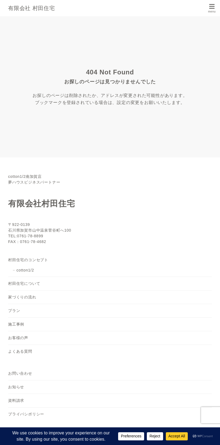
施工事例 (16, 324)
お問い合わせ (20, 373)
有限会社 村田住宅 (31, 8)
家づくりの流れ (22, 297)
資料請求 (16, 400)
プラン (14, 310)
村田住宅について (24, 283)
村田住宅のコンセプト (28, 260)
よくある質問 (20, 351)
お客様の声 (18, 338)
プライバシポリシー (26, 414)
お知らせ (16, 387)
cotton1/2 (25, 270)
